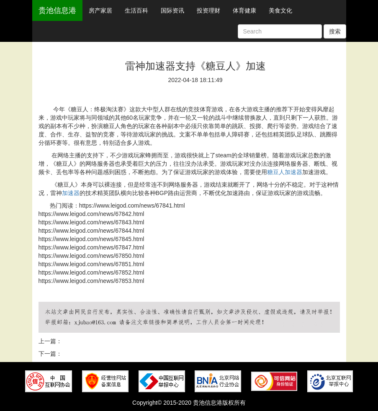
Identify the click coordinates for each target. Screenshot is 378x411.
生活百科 (136, 10)
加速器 (71, 193)
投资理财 (208, 10)
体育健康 (244, 10)
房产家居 (100, 10)
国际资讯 (172, 10)
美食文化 (280, 10)
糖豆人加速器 (284, 172)
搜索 (335, 31)
